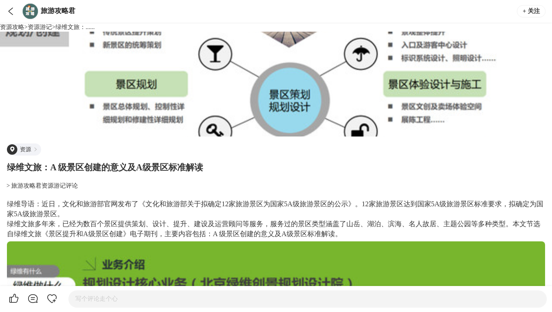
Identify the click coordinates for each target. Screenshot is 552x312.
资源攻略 (12, 27)
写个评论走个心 (96, 299)
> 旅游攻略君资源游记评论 (42, 185)
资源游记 (40, 27)
